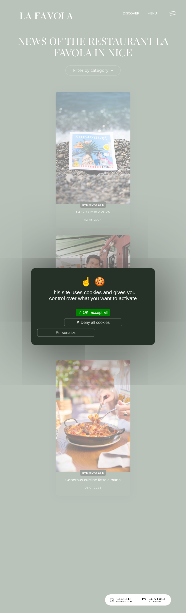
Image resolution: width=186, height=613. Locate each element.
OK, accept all (92, 312)
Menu (152, 13)
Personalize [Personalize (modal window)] (66, 333)
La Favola (46, 16)
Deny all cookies (93, 322)
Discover (131, 13)
